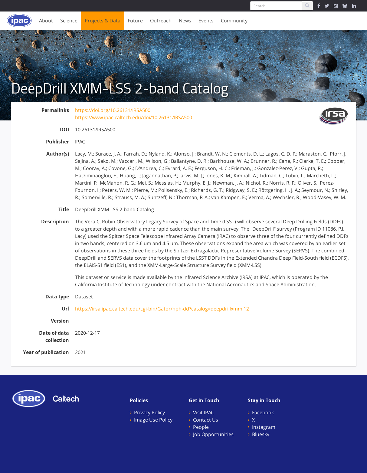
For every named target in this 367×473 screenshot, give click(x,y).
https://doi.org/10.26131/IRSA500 (112, 110)
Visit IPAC (203, 412)
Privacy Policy (149, 412)
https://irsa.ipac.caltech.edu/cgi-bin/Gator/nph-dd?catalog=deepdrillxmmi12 (162, 308)
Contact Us (205, 419)
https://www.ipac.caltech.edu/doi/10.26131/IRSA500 (133, 117)
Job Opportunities (213, 434)
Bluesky (260, 434)
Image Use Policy (153, 419)
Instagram (263, 427)
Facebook (263, 412)
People (201, 427)
